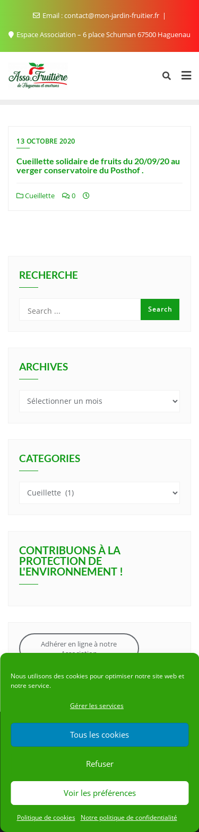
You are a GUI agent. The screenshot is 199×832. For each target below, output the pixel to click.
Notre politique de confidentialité (129, 817)
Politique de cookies (46, 817)
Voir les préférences (100, 792)
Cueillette (35, 195)
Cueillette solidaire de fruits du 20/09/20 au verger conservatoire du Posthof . (98, 165)
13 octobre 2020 (45, 141)
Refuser (100, 763)
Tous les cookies (99, 734)
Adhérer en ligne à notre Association (79, 648)
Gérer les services (97, 705)
